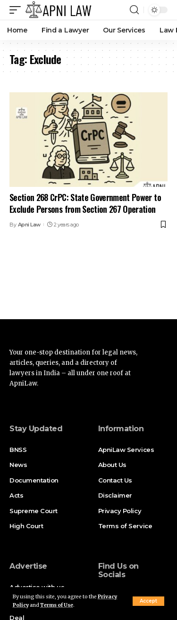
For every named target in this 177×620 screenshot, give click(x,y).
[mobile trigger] (17, 10)
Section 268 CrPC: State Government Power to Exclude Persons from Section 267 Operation (85, 203)
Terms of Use (56, 605)
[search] (134, 9)
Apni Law (29, 224)
